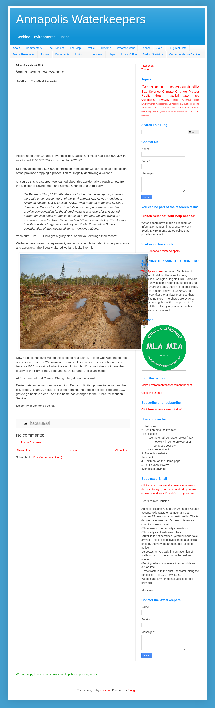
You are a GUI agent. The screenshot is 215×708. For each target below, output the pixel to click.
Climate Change (174, 91)
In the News (95, 54)
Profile (91, 48)
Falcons (195, 104)
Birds (176, 100)
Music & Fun (129, 54)
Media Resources (24, 54)
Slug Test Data (177, 48)
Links (78, 54)
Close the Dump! (151, 392)
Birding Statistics (153, 54)
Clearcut (186, 100)
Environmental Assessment (154, 104)
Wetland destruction (178, 111)
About (16, 48)
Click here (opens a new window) (161, 409)
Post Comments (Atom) (47, 457)
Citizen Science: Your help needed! (168, 216)
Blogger (132, 690)
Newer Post (24, 450)
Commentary (34, 48)
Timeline (106, 48)
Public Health (152, 95)
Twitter (145, 69)
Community (148, 99)
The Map (75, 48)
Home (73, 450)
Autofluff (174, 95)
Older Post (121, 450)
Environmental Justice (180, 104)
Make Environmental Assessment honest (166, 385)
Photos (45, 54)
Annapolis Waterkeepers (81, 19)
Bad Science (151, 91)
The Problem (56, 48)
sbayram (105, 690)
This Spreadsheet (152, 271)
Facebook (147, 65)
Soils (159, 48)
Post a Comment (31, 442)
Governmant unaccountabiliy (170, 86)
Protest (194, 91)
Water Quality (160, 111)
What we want (126, 48)
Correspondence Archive (184, 54)
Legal (166, 107)
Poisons (164, 99)
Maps (111, 54)
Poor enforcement (180, 107)
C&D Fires (191, 95)
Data (196, 100)
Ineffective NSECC (151, 107)
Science (145, 48)
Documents (62, 54)
